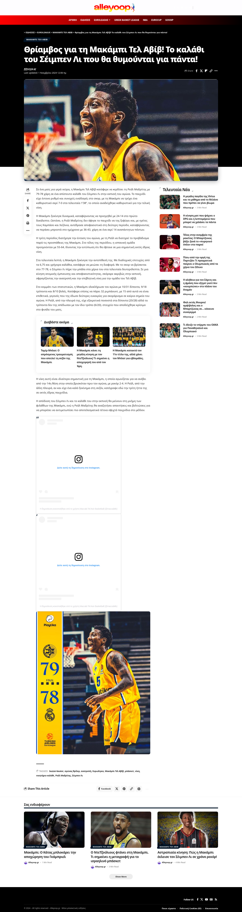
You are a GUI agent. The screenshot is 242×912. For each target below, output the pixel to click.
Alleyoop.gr (30, 68)
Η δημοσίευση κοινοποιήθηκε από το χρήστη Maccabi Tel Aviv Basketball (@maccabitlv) (78, 508)
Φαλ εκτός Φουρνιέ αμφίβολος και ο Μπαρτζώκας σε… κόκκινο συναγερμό (198, 306)
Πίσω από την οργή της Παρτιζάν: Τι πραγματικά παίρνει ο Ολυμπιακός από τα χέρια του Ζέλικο (200, 261)
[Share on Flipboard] (206, 70)
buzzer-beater (56, 770)
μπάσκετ (129, 770)
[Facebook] (174, 7)
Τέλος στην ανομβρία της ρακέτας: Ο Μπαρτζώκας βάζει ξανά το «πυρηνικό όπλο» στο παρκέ (197, 239)
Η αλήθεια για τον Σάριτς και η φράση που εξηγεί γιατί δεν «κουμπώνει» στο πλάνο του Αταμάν (200, 284)
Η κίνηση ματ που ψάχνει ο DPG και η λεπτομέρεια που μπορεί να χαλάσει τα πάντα (199, 219)
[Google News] (186, 7)
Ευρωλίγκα (98, 770)
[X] (178, 7)
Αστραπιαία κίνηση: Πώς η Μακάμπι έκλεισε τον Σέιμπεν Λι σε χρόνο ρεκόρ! (187, 853)
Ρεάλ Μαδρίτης (63, 774)
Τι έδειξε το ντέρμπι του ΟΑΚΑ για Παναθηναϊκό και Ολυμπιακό (199, 328)
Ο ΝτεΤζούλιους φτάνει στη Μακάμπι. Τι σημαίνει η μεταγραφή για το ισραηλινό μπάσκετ (120, 855)
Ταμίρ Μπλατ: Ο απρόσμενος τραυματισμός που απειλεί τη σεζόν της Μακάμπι (57, 356)
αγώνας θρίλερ (72, 770)
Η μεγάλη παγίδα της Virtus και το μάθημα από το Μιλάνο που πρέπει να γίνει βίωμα (200, 199)
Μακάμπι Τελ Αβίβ (114, 770)
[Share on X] (201, 70)
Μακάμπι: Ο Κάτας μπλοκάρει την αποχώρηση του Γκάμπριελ (50, 853)
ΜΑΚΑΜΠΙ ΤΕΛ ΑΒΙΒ (37, 39)
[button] (196, 8)
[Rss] (190, 7)
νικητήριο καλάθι (45, 774)
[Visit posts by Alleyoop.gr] (25, 862)
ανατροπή (86, 770)
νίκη (137, 770)
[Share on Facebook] (196, 70)
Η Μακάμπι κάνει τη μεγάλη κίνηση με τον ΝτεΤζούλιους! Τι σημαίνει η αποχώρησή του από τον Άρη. (93, 358)
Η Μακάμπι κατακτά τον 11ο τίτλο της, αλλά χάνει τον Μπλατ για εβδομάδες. (128, 354)
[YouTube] (182, 7)
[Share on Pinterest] (27, 215)
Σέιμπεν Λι (77, 774)
